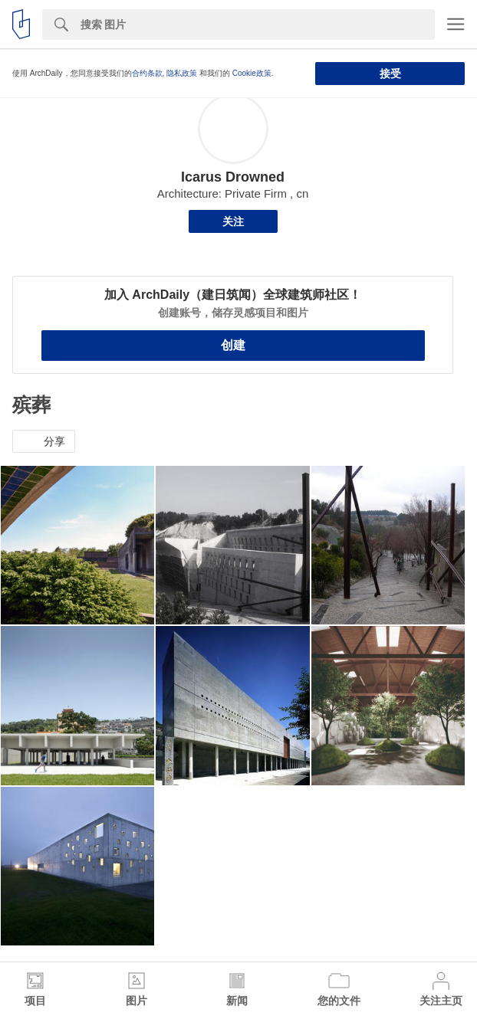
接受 (390, 73)
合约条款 (147, 73)
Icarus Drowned (233, 177)
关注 (233, 221)
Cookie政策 (251, 73)
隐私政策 (181, 73)
